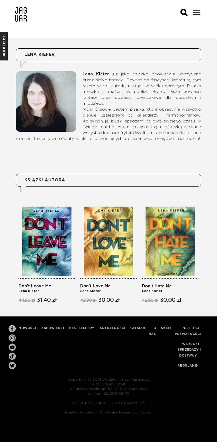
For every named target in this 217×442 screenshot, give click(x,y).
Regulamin (187, 365)
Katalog (138, 328)
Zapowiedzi (52, 328)
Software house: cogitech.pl (126, 412)
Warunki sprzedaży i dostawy (189, 349)
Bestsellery (81, 328)
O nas (152, 330)
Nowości (27, 328)
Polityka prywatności (188, 330)
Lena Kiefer (29, 291)
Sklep (166, 328)
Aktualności (112, 328)
